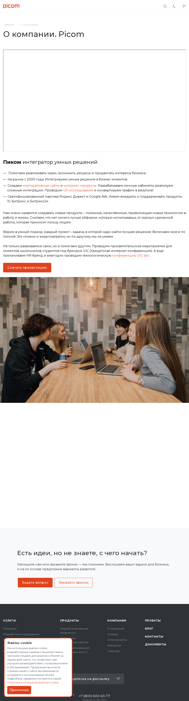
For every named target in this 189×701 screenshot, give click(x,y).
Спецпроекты (117, 639)
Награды (113, 651)
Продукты (69, 620)
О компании (115, 628)
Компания (116, 620)
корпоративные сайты (41, 185)
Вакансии (114, 645)
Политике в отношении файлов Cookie (33, 682)
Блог (149, 628)
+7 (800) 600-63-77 (94, 696)
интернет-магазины (80, 185)
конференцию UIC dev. (131, 255)
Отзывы (112, 634)
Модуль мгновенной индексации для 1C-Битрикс (74, 652)
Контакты (154, 636)
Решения (9, 628)
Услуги (9, 620)
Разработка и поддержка (21, 634)
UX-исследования (78, 190)
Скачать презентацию (27, 267)
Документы (155, 644)
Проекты (153, 620)
